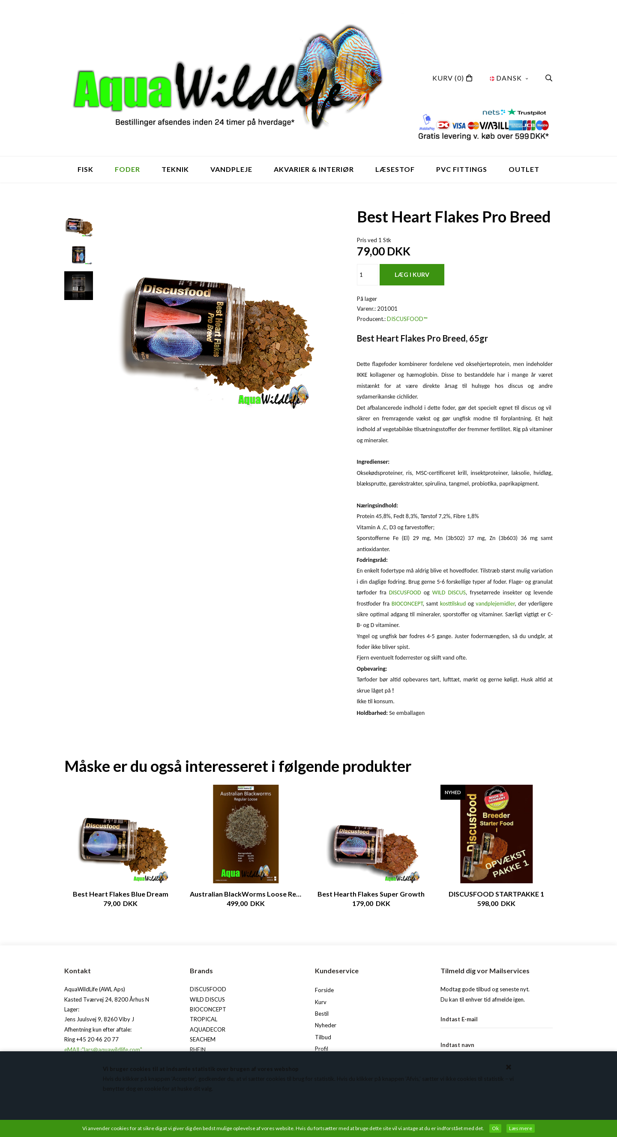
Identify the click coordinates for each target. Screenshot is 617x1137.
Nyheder (325, 1025)
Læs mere (520, 1128)
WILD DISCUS (449, 592)
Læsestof (395, 169)
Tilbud (323, 1037)
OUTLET (524, 169)
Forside (324, 990)
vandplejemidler (495, 603)
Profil (321, 1048)
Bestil (322, 1013)
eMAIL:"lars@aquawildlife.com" (103, 1049)
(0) (448, 78)
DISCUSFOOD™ (407, 318)
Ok (495, 1128)
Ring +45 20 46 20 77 (91, 1039)
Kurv (320, 1002)
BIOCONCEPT (407, 603)
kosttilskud (453, 603)
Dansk (509, 78)
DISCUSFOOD (405, 592)
